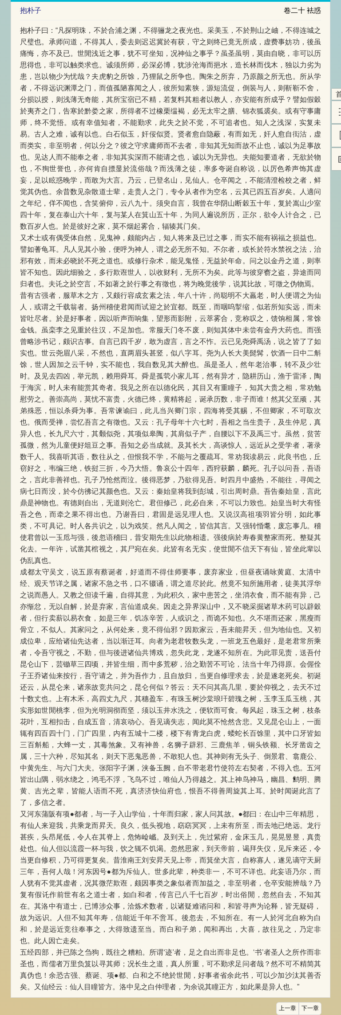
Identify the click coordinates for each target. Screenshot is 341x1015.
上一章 (287, 1008)
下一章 (310, 1008)
